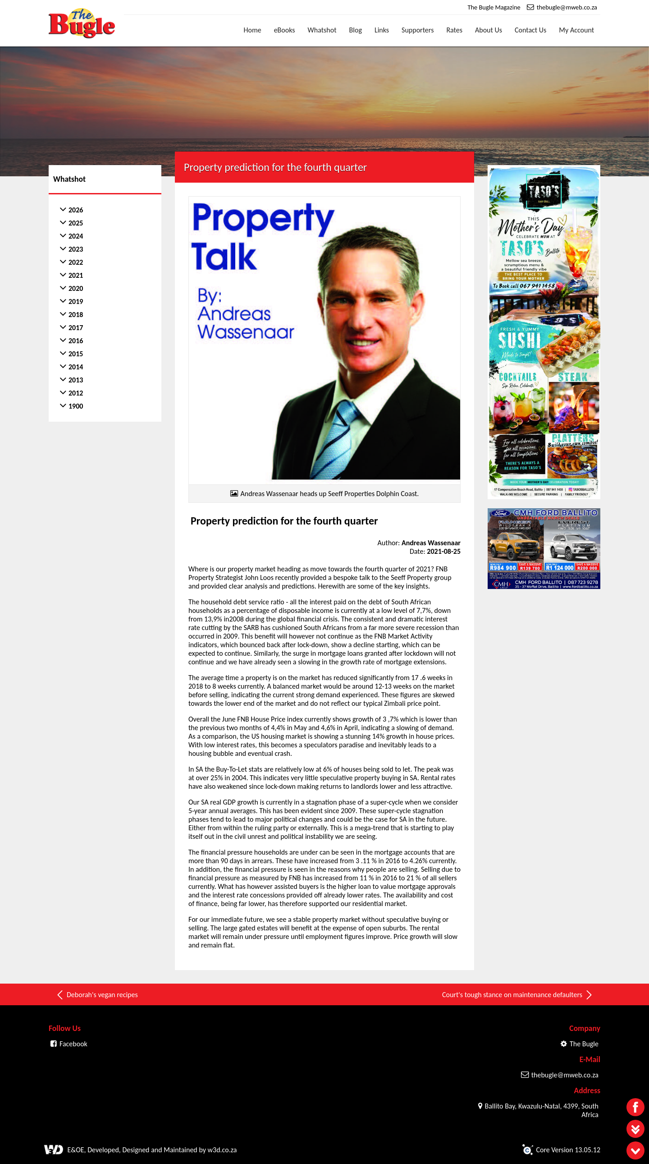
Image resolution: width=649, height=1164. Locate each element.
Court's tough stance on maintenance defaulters (518, 993)
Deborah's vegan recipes (96, 993)
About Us (488, 30)
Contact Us (530, 30)
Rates (454, 30)
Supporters (418, 30)
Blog (355, 30)
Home (252, 30)
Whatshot (322, 30)
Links (382, 30)
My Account (576, 30)
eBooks (284, 30)
